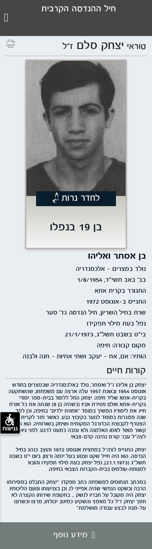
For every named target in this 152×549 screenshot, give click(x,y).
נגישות (10, 423)
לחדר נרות (81, 198)
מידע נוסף (76, 535)
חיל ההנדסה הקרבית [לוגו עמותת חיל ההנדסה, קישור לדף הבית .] (78, 9)
